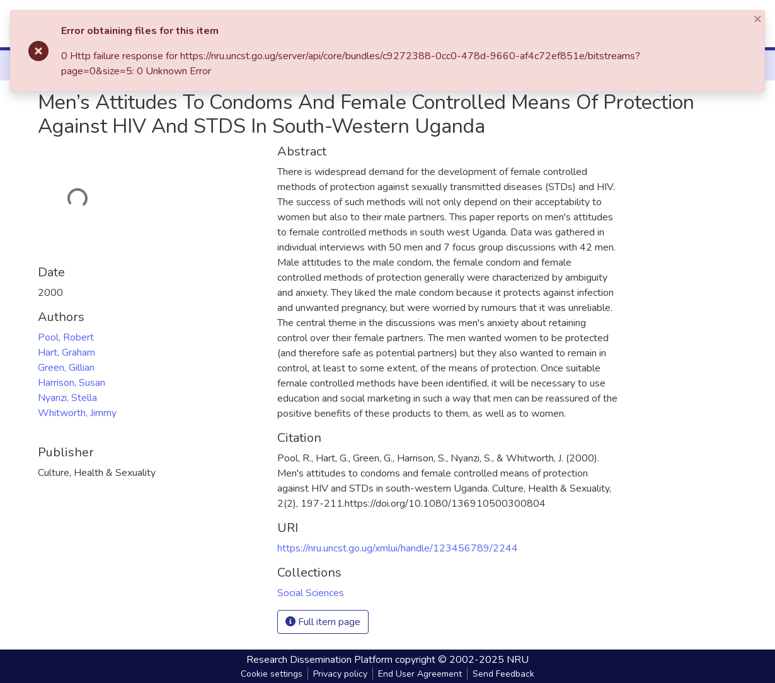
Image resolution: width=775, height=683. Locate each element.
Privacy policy (340, 674)
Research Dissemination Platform (319, 660)
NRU (518, 660)
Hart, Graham (66, 352)
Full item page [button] (322, 622)
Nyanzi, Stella (67, 398)
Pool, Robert (66, 337)
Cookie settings (271, 674)
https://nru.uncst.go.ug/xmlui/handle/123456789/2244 (397, 548)
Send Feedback (503, 674)
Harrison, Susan (71, 383)
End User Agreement (420, 674)
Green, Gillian (66, 368)
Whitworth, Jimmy (77, 413)
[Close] (758, 18)
